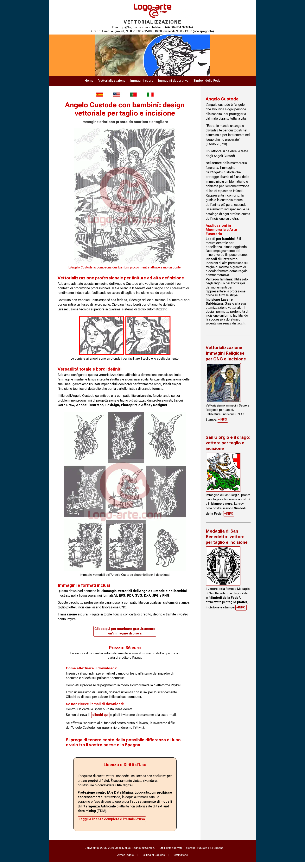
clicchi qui (100, 715)
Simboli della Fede (207, 80)
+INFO (222, 419)
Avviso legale (125, 854)
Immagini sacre (141, 80)
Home (89, 80)
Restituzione (180, 854)
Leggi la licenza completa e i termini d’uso (112, 819)
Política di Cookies (153, 854)
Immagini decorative (173, 80)
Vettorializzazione (112, 80)
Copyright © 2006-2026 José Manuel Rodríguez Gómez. (120, 847)
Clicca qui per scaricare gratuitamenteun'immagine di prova (124, 631)
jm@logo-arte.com (135, 27)
